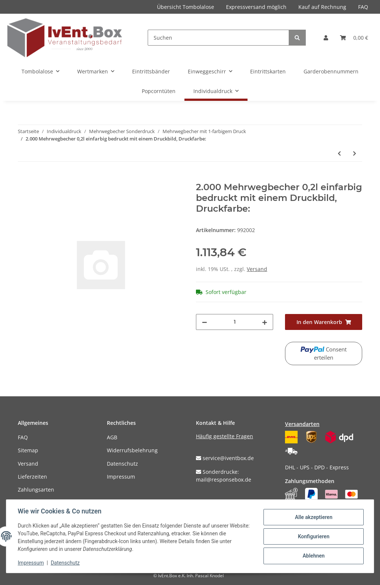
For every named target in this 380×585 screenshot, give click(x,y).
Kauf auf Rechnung (322, 6)
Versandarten (302, 423)
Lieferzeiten (32, 476)
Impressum (121, 476)
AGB (112, 437)
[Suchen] (218, 38)
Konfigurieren (313, 536)
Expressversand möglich (256, 6)
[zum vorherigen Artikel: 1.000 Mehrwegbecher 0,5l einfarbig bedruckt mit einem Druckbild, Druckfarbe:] (339, 153)
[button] (326, 37)
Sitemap (28, 450)
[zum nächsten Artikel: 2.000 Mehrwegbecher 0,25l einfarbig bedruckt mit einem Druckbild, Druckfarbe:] (354, 153)
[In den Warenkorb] (24, 178)
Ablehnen (313, 556)
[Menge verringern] (204, 322)
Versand (257, 268)
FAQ (363, 6)
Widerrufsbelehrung (132, 450)
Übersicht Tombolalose (185, 6)
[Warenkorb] (354, 37)
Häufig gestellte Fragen (224, 436)
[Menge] (234, 322)
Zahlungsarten (36, 489)
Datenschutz (122, 463)
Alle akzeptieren (313, 517)
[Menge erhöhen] (264, 322)
